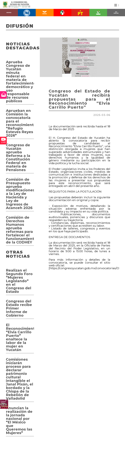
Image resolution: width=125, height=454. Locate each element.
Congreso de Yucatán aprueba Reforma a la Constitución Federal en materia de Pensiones (18, 157)
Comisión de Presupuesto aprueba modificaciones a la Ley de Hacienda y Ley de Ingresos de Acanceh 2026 (20, 193)
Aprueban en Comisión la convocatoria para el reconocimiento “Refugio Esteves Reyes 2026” (20, 123)
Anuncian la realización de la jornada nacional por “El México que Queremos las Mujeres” (19, 420)
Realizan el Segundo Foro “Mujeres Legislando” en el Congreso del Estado (19, 281)
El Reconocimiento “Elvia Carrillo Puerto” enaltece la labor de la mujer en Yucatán (20, 337)
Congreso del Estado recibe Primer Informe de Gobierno (19, 308)
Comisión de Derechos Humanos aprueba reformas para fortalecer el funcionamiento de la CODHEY (20, 229)
